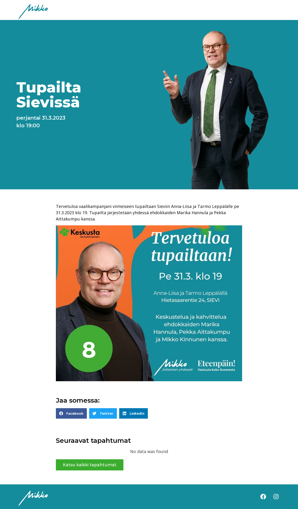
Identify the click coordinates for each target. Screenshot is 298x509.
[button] (71, 413)
